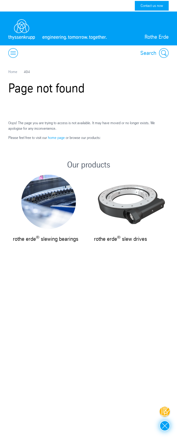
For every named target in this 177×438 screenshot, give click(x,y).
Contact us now (152, 5)
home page (56, 137)
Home (12, 72)
